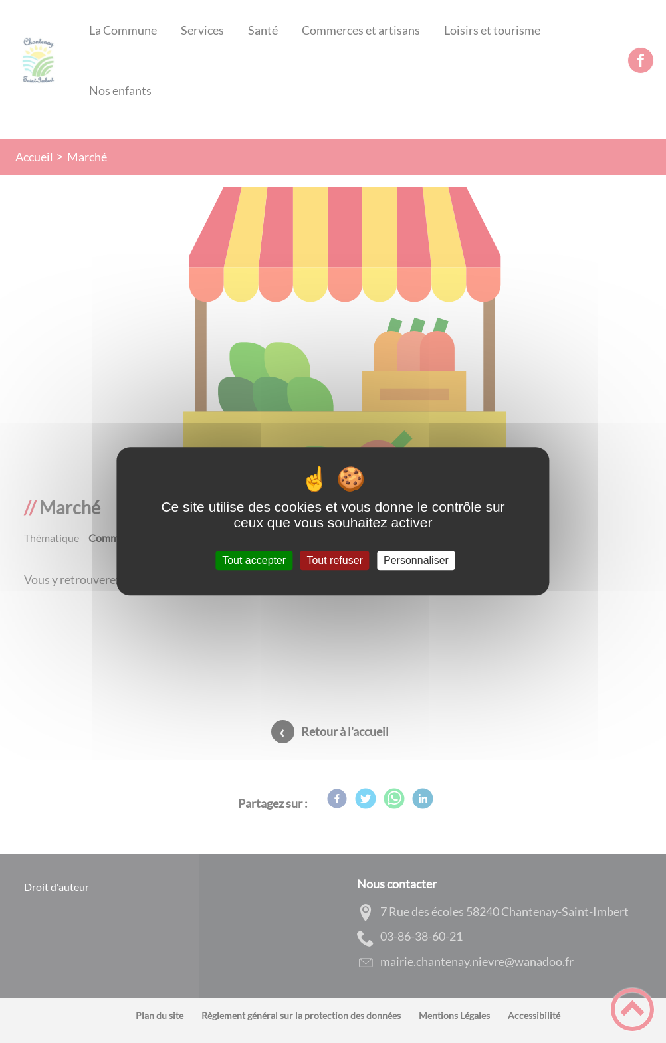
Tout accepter (254, 560)
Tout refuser (334, 560)
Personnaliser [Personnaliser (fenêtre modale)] (416, 560)
